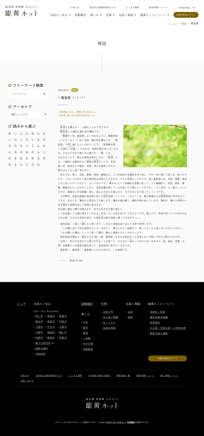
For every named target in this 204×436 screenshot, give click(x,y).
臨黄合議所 (41, 348)
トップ (173, 23)
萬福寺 (51, 316)
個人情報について (169, 375)
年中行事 (88, 344)
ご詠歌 (87, 338)
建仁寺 (63, 332)
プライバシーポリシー (115, 422)
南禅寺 (63, 316)
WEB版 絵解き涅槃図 (99, 375)
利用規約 (155, 322)
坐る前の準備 (110, 317)
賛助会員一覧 (123, 375)
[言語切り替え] (185, 7)
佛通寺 (51, 337)
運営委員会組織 (159, 317)
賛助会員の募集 (159, 333)
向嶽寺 (39, 337)
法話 (130, 312)
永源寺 (63, 327)
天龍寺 (39, 332)
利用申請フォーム (158, 7)
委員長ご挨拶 (157, 312)
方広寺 (51, 327)
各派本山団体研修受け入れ (102, 7)
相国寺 (51, 332)
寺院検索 (40, 354)
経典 (85, 333)
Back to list (76, 260)
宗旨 (85, 322)
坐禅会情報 (109, 328)
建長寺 (39, 321)
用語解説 (88, 349)
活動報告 (80, 14)
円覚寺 (63, 321)
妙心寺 (39, 316)
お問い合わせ (27, 380)
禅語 (183, 23)
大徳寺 (39, 327)
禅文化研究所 (44, 343)
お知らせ (75, 7)
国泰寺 (63, 337)
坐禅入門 (108, 312)
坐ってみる (109, 322)
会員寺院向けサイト (186, 14)
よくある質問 (132, 7)
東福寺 (51, 321)
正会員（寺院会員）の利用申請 (168, 328)
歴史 (85, 327)
